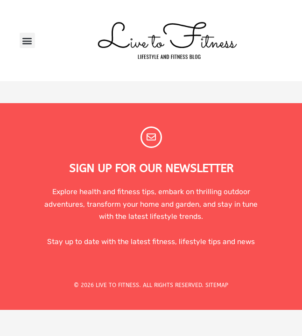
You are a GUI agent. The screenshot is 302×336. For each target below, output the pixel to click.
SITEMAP (216, 285)
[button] (27, 40)
